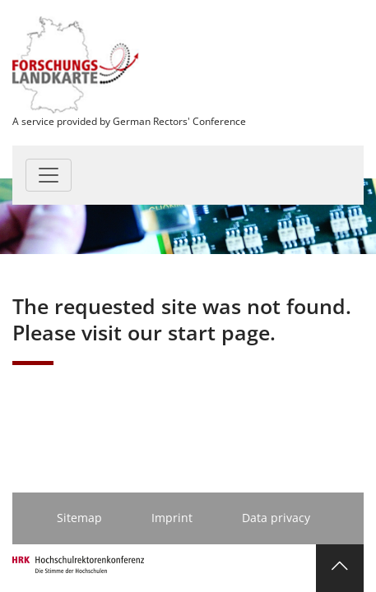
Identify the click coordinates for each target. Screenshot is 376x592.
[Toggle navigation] (49, 175)
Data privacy (276, 517)
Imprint (172, 517)
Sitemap (79, 517)
